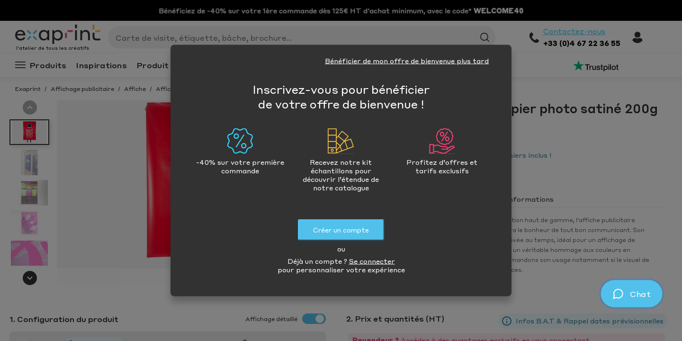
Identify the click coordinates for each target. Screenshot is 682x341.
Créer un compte (341, 230)
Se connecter (372, 261)
